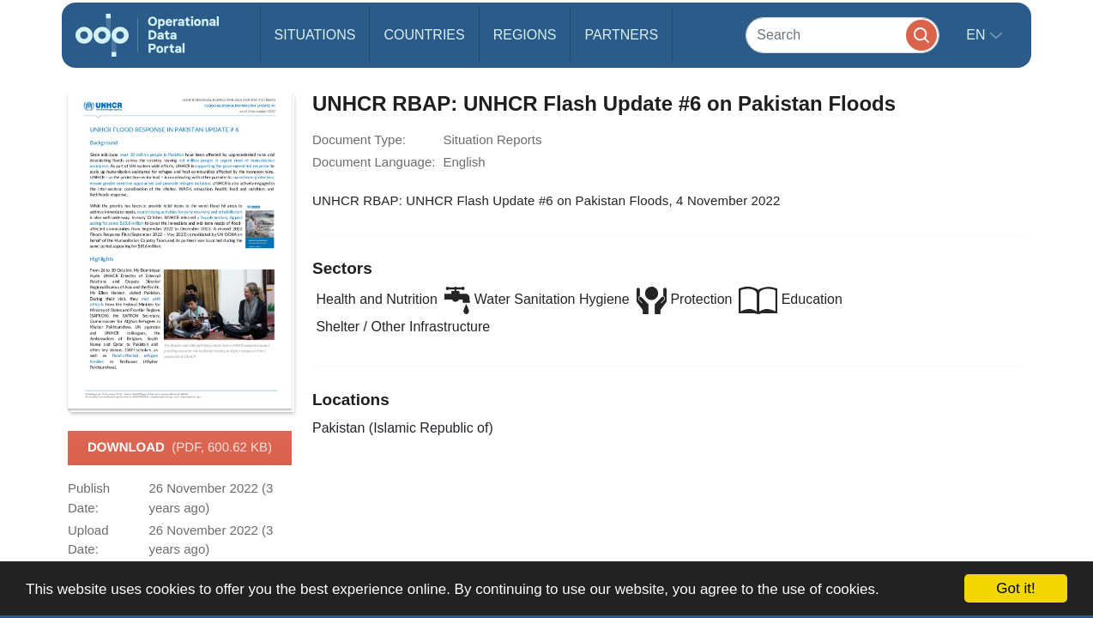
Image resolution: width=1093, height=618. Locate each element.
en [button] (977, 34)
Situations (315, 34)
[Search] (842, 34)
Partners (621, 34)
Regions (525, 34)
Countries (423, 34)
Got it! (1015, 588)
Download (180, 448)
